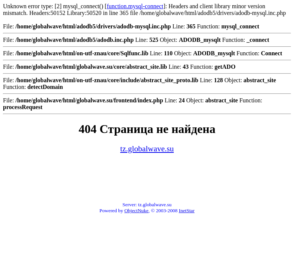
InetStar (187, 210)
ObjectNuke (136, 210)
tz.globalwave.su (147, 148)
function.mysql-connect (135, 6)
